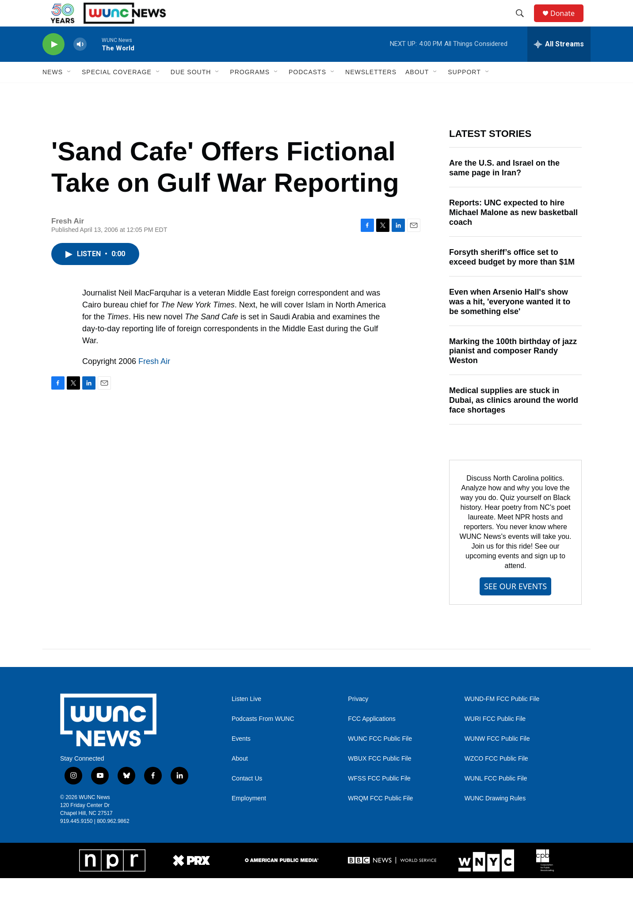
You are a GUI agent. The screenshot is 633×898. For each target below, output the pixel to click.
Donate (568, 23)
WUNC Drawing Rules (495, 818)
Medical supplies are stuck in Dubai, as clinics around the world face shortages (513, 420)
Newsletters (371, 91)
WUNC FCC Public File (380, 758)
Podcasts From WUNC (263, 738)
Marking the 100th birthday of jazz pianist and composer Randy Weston (513, 371)
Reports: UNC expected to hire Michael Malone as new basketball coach (513, 232)
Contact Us (247, 798)
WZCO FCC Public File (496, 778)
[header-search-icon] (523, 23)
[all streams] (559, 64)
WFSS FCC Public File (379, 798)
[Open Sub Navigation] (69, 91)
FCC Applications (371, 738)
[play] (53, 64)
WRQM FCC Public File (380, 818)
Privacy (358, 719)
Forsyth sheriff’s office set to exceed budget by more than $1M (512, 277)
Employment (249, 818)
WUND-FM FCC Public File (502, 719)
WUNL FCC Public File (496, 798)
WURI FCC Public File (495, 738)
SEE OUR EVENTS (515, 606)
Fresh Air (154, 381)
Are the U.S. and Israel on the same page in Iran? (504, 187)
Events (241, 758)
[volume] (80, 64)
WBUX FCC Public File (379, 778)
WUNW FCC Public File (497, 758)
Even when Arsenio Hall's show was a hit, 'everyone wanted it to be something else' (509, 321)
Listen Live (246, 719)
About (240, 778)
